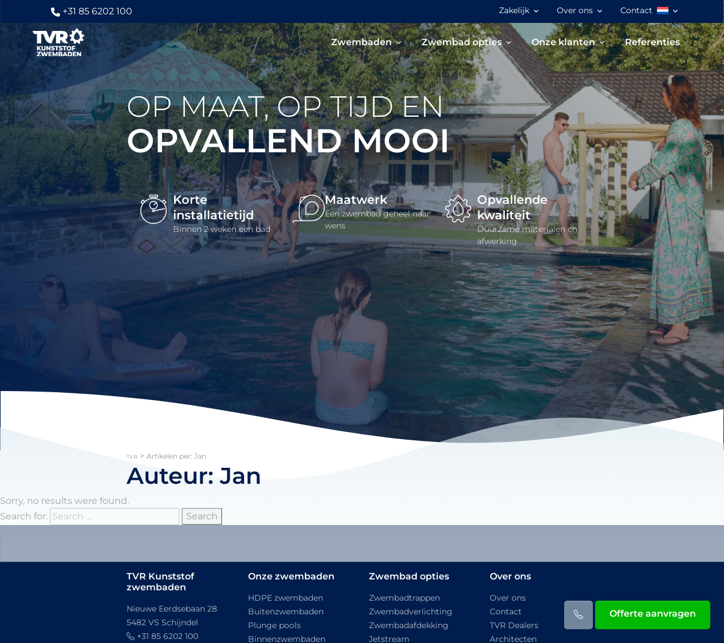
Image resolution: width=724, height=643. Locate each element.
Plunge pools (274, 625)
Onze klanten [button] (564, 42)
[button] (669, 10)
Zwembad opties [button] (462, 42)
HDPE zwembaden (285, 598)
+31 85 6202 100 (91, 11)
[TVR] (58, 42)
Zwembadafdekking (408, 625)
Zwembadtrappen (404, 598)
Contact (637, 10)
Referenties (652, 42)
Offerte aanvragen (652, 613)
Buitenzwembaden (286, 611)
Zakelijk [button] (514, 10)
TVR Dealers (514, 625)
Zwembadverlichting (411, 611)
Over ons (508, 598)
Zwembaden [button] (362, 42)
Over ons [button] (575, 10)
